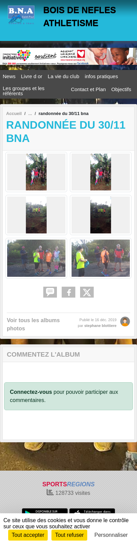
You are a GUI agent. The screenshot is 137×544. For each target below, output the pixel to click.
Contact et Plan (88, 89)
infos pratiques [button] (101, 76)
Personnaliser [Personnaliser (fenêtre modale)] (111, 535)
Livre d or (32, 76)
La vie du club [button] (63, 76)
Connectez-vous (31, 392)
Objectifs (121, 89)
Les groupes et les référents (24, 90)
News (9, 76)
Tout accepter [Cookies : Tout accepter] (28, 535)
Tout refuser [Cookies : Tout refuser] (69, 535)
